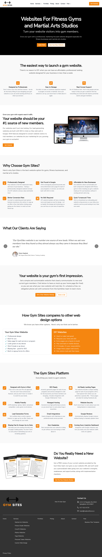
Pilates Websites (20, 532)
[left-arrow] (5, 246)
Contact (74, 519)
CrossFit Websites (20, 529)
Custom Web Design (21, 543)
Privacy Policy (7, 553)
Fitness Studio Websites (22, 526)
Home (4, 519)
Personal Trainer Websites (23, 539)
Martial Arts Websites (21, 522)
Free (84, 519)
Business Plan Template (92, 522)
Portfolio (40, 519)
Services (16, 519)
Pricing (52, 519)
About (63, 519)
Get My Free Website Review (64, 480)
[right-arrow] (96, 246)
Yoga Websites (19, 536)
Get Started (8, 145)
